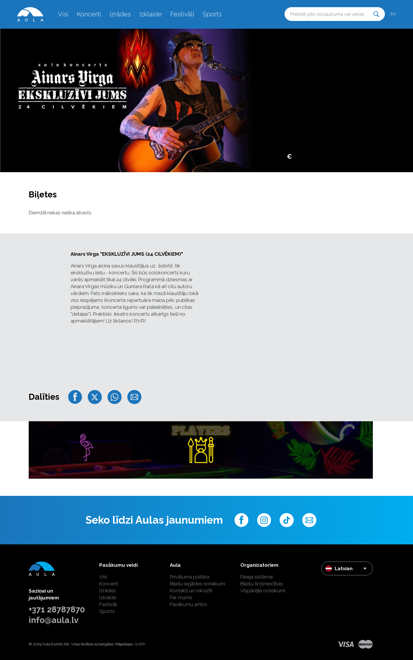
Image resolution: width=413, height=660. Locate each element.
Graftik (139, 644)
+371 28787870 (57, 609)
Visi (63, 14)
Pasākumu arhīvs (188, 604)
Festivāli (182, 14)
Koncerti (89, 14)
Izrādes (120, 14)
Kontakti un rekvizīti (191, 590)
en (393, 14)
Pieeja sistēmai (256, 577)
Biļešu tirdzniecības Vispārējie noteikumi (262, 587)
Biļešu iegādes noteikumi (197, 584)
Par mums (181, 597)
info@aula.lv (54, 620)
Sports (212, 14)
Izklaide (150, 14)
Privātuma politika (189, 577)
